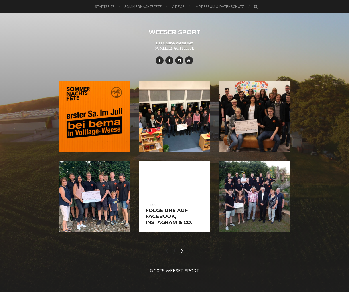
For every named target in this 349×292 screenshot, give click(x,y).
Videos (178, 7)
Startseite (105, 7)
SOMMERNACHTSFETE (143, 7)
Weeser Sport (174, 32)
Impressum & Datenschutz (219, 7)
